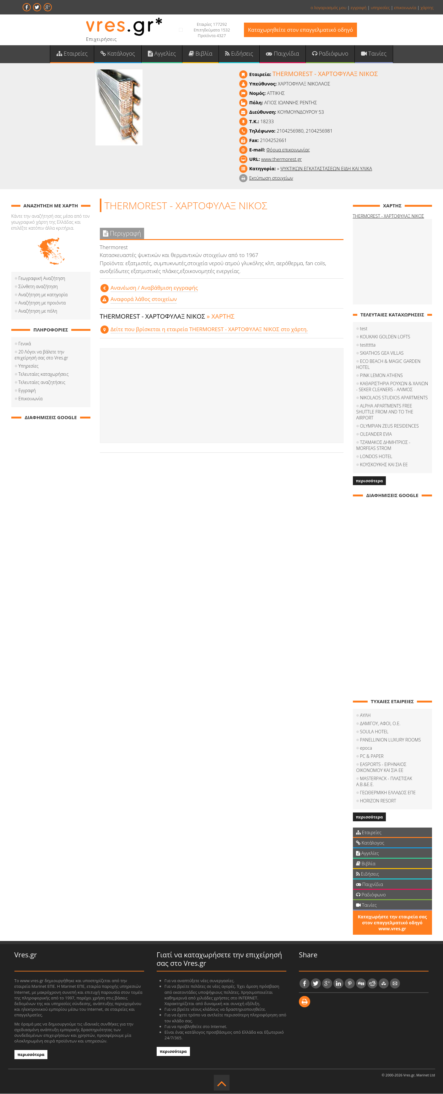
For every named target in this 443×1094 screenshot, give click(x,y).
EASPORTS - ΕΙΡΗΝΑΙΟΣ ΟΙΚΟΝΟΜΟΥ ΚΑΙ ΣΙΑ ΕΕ (381, 768)
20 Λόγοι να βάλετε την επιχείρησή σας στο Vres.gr (41, 355)
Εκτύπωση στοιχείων (271, 178)
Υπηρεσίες (29, 366)
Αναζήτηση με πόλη (38, 312)
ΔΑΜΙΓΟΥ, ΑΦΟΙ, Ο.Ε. (380, 724)
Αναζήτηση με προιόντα (42, 303)
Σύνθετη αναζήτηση (38, 287)
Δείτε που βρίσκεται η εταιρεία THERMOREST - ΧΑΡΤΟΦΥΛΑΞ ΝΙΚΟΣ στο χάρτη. (209, 329)
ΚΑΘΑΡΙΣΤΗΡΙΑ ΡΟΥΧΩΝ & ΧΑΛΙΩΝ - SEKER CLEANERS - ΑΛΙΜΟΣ (392, 387)
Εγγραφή (27, 391)
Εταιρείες (73, 53)
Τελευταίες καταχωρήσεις (44, 375)
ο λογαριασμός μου (328, 7)
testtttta (368, 345)
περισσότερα (369, 481)
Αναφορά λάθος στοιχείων (143, 299)
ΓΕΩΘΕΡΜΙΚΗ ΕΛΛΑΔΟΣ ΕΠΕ (388, 793)
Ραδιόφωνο (329, 53)
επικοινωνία (405, 7)
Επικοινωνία (31, 399)
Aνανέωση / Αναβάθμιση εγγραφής (154, 288)
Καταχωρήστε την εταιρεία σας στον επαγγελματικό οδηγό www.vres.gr (392, 923)
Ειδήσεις (239, 53)
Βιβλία (201, 53)
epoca (366, 749)
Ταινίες (372, 53)
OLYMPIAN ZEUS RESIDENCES (389, 426)
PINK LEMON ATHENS (381, 376)
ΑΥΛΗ (365, 716)
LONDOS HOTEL (376, 457)
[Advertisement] (221, 396)
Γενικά (25, 344)
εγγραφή (358, 7)
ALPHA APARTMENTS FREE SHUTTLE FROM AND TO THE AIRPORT (384, 412)
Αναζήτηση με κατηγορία (43, 295)
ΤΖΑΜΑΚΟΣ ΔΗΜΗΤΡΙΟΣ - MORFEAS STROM (383, 446)
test (364, 329)
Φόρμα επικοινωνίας (288, 150)
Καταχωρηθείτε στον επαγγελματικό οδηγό (300, 30)
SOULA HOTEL (374, 732)
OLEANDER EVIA (376, 435)
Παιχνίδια (282, 53)
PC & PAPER (372, 757)
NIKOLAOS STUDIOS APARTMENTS (394, 398)
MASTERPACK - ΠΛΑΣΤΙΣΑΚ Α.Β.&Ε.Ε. (384, 782)
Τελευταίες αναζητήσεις (42, 383)
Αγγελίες (162, 53)
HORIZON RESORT (378, 801)
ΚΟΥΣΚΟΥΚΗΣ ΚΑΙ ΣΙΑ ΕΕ (384, 465)
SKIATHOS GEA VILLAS (382, 354)
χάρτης (427, 7)
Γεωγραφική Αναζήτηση (42, 279)
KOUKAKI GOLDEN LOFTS (385, 337)
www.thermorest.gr (281, 159)
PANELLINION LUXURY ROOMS (390, 740)
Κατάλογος (119, 53)
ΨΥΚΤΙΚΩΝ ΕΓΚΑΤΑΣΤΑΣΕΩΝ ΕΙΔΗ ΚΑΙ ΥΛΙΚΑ (326, 169)
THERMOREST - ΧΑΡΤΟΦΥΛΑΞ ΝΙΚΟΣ (388, 217)
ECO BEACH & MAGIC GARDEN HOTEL (388, 365)
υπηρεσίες (380, 7)
